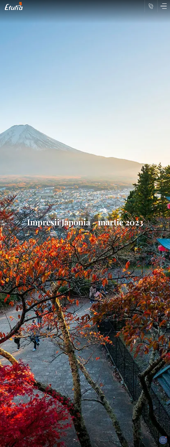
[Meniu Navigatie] (163, 6)
